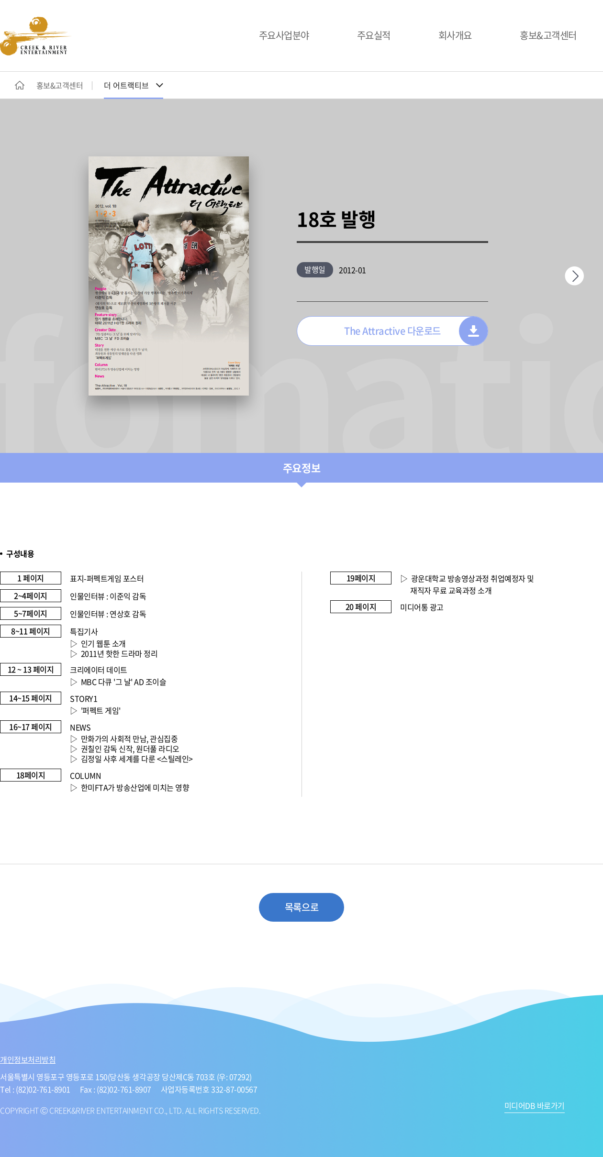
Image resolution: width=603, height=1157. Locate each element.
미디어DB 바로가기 (534, 1106)
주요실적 (374, 35)
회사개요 (455, 35)
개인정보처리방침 (28, 1059)
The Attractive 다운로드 (392, 331)
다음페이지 (574, 276)
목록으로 (301, 907)
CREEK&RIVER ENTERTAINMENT (36, 36)
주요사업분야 (284, 35)
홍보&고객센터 (548, 35)
